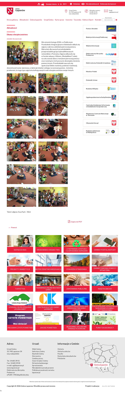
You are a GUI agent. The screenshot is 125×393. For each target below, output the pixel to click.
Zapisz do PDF (75, 221)
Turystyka (77, 20)
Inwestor (69, 20)
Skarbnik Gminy (38, 355)
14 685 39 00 (15, 364)
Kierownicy (36, 357)
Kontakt (98, 20)
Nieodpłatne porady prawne (43, 369)
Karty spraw (59, 20)
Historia (61, 350)
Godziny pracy (37, 359)
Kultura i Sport (87, 20)
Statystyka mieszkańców (67, 357)
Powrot (14, 227)
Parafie (60, 355)
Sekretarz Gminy (38, 352)
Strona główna (12, 20)
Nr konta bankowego (40, 364)
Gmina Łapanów (36, 20)
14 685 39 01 (93, 12)
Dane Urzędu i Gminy (40, 362)
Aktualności (24, 20)
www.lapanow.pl (13, 369)
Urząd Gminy (49, 20)
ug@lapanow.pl (113, 12)
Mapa (100, 359)
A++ (65, 4)
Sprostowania (37, 366)
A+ (61, 4)
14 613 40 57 (93, 14)
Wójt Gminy (36, 350)
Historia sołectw (64, 352)
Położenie (61, 359)
